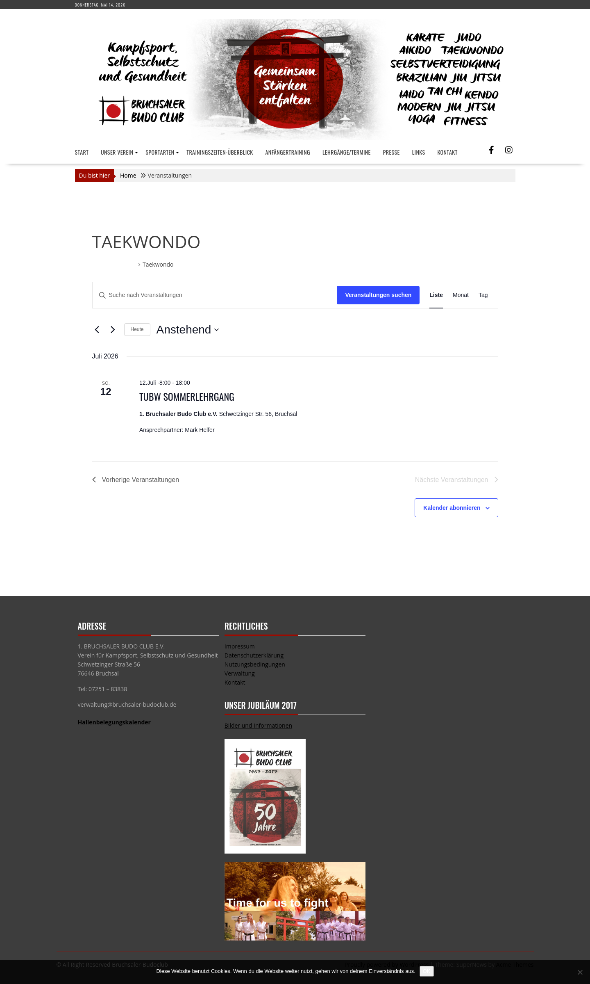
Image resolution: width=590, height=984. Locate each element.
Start (82, 152)
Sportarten (159, 152)
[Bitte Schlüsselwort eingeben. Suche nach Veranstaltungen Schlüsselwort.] (215, 295)
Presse (391, 152)
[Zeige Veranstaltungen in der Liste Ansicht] (436, 295)
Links (418, 152)
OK (427, 971)
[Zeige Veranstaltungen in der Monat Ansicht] (461, 295)
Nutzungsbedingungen (255, 664)
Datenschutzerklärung (254, 655)
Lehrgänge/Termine (346, 152)
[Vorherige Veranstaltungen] (97, 330)
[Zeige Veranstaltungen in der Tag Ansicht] (483, 295)
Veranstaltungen (114, 264)
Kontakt (448, 152)
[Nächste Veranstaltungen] (113, 330)
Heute (137, 329)
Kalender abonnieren (451, 508)
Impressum (240, 646)
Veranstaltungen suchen (378, 295)
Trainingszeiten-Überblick (219, 152)
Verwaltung (240, 673)
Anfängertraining (288, 152)
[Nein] (580, 972)
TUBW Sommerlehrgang (186, 396)
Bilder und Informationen (258, 725)
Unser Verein (117, 152)
